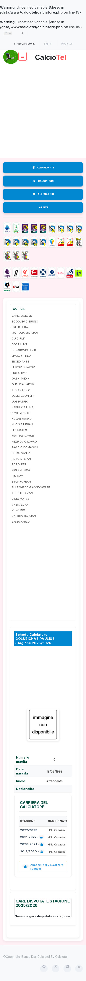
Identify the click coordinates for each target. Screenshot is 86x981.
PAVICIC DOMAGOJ (25, 447)
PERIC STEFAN (21, 458)
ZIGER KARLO (21, 521)
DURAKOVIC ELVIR (24, 350)
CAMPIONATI (43, 167)
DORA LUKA (20, 344)
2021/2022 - (32, 837)
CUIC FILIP (19, 338)
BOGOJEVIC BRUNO (25, 321)
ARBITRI (44, 207)
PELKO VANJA (21, 453)
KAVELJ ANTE (21, 413)
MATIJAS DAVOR (23, 435)
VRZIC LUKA (20, 504)
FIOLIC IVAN (20, 373)
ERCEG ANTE (20, 361)
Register (66, 43)
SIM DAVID (19, 476)
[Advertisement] (43, 111)
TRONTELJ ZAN (22, 493)
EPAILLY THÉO (21, 355)
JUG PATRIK (20, 401)
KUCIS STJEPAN (22, 424)
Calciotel (61, 956)
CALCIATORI (43, 180)
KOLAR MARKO (22, 418)
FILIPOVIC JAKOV (23, 367)
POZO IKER (19, 464)
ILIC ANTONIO (21, 390)
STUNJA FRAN (21, 481)
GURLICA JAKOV (23, 384)
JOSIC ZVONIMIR (23, 395)
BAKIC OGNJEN (22, 315)
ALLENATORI (43, 194)
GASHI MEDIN (20, 378)
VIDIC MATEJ (20, 498)
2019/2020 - (32, 852)
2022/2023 (28, 830)
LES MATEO (19, 430)
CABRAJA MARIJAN (25, 333)
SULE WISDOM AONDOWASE (31, 487)
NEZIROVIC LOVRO (24, 441)
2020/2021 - (32, 844)
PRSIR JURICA (21, 470)
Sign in (48, 43)
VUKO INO (18, 510)
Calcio (50, 56)
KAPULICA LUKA (22, 407)
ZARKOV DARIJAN (24, 516)
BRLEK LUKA (20, 327)
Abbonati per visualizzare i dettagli (42, 866)
